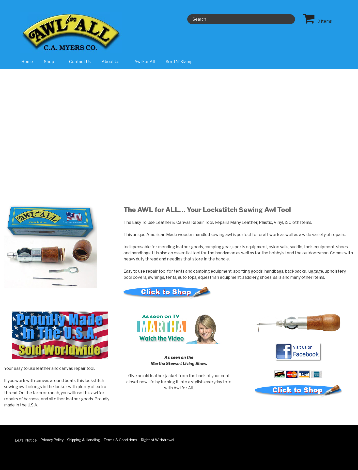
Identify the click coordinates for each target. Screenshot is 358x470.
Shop (51, 61)
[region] (179, 125)
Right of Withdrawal (157, 440)
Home (27, 61)
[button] (8, 125)
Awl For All (144, 61)
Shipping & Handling (83, 440)
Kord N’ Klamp (179, 61)
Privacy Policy (52, 440)
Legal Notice (26, 440)
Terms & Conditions (120, 440)
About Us (113, 61)
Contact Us (80, 61)
